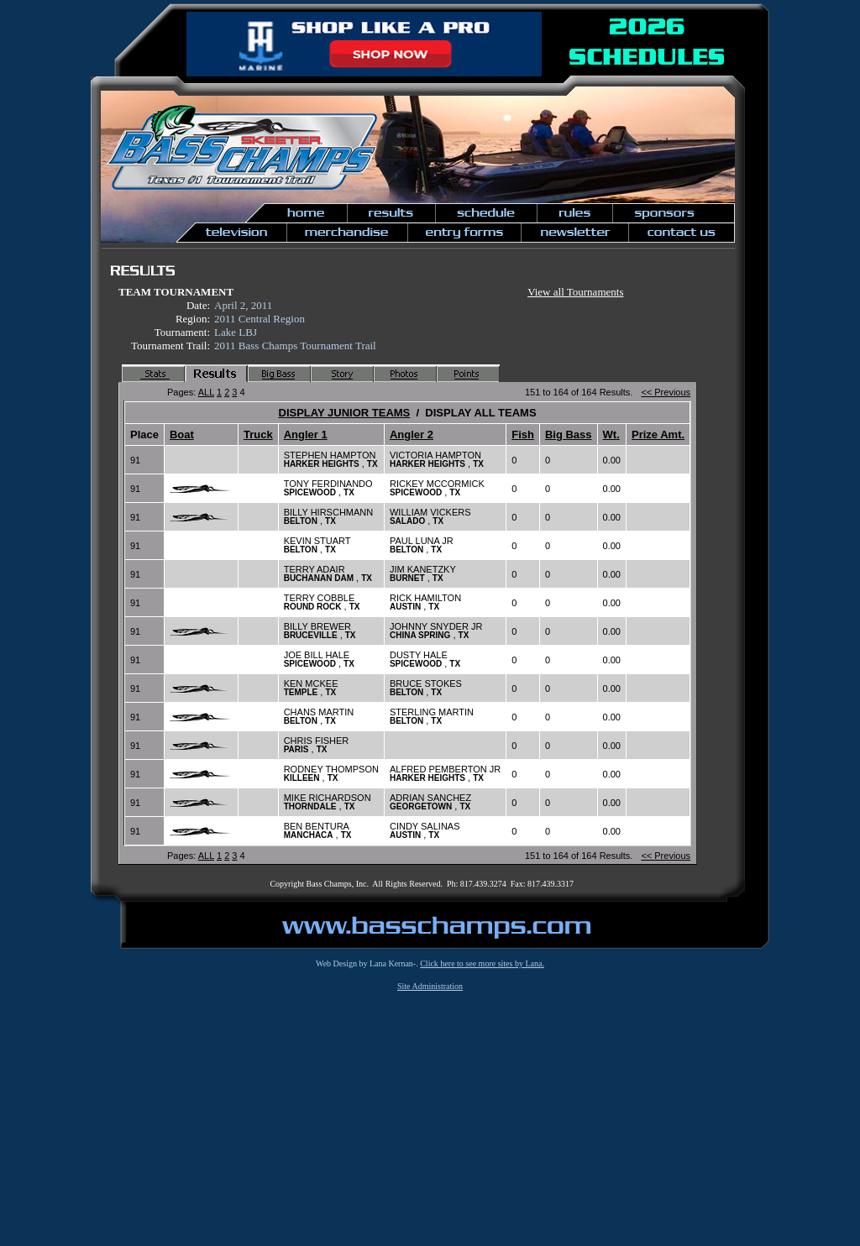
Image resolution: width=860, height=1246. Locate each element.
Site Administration (430, 986)
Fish (522, 434)
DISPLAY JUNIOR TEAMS (345, 412)
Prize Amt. (658, 434)
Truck (258, 434)
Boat (182, 434)
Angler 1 (306, 434)
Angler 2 (411, 434)
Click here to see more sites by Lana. (482, 963)
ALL (206, 392)
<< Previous (665, 392)
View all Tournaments (575, 291)
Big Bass (568, 434)
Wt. (611, 434)
